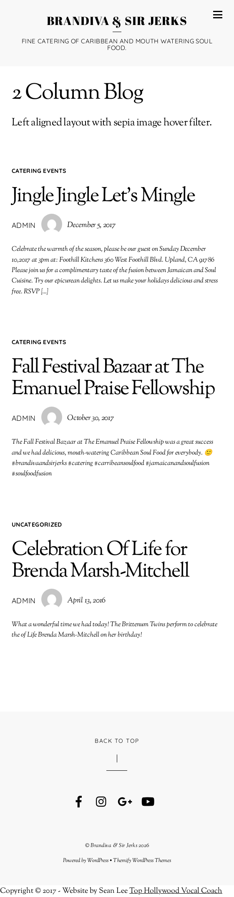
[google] (125, 802)
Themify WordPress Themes (142, 861)
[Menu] (217, 14)
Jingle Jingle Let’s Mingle (103, 196)
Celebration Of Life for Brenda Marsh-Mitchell (100, 561)
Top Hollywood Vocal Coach (175, 891)
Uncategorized (37, 524)
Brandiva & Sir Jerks (114, 846)
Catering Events (39, 171)
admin (24, 225)
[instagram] (102, 802)
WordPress (97, 861)
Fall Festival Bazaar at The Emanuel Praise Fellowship (113, 378)
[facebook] (79, 802)
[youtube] (148, 802)
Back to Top (117, 740)
